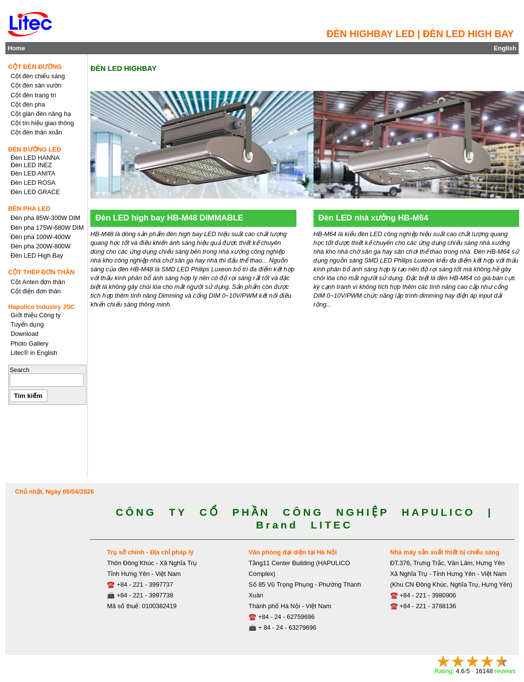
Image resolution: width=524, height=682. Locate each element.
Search (20, 370)
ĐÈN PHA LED (29, 208)
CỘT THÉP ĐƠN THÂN (41, 272)
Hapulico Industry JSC (41, 306)
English (505, 48)
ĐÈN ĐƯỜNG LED (34, 149)
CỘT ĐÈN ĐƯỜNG (35, 66)
